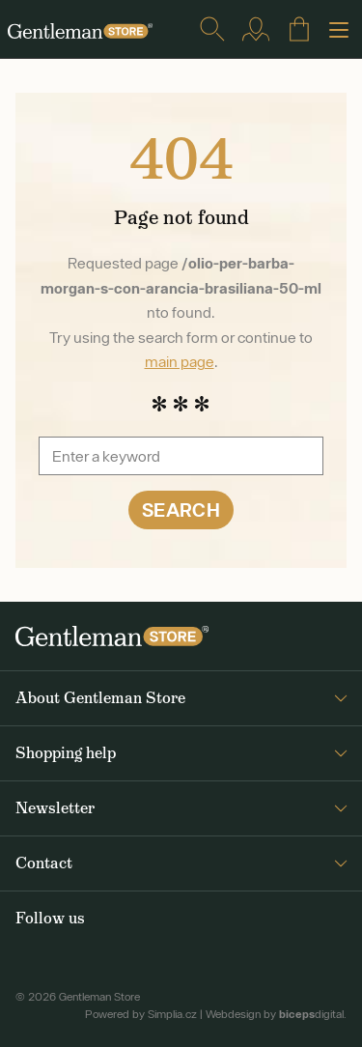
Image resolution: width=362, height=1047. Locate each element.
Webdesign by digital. (276, 1014)
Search (181, 509)
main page (179, 361)
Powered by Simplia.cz (141, 1014)
